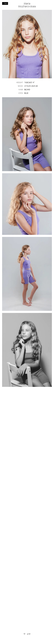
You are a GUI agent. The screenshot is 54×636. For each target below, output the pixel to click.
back (5, 3)
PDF (28, 634)
